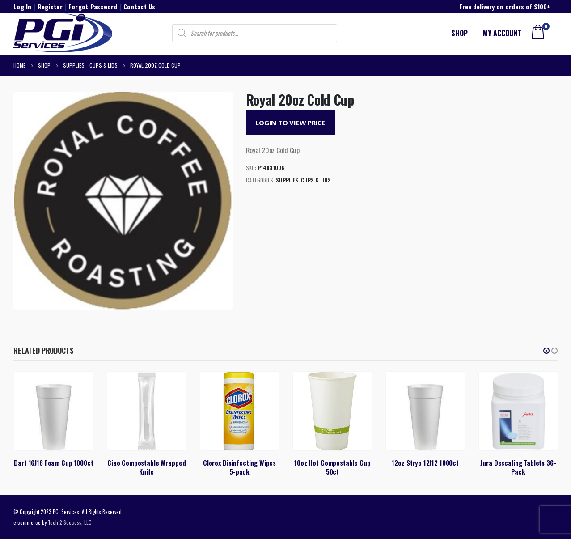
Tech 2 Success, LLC (70, 522)
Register (50, 6)
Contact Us (139, 6)
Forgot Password (93, 6)
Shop (459, 33)
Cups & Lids (316, 180)
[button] (546, 350)
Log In (22, 6)
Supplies (287, 180)
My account (501, 33)
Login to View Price (290, 122)
